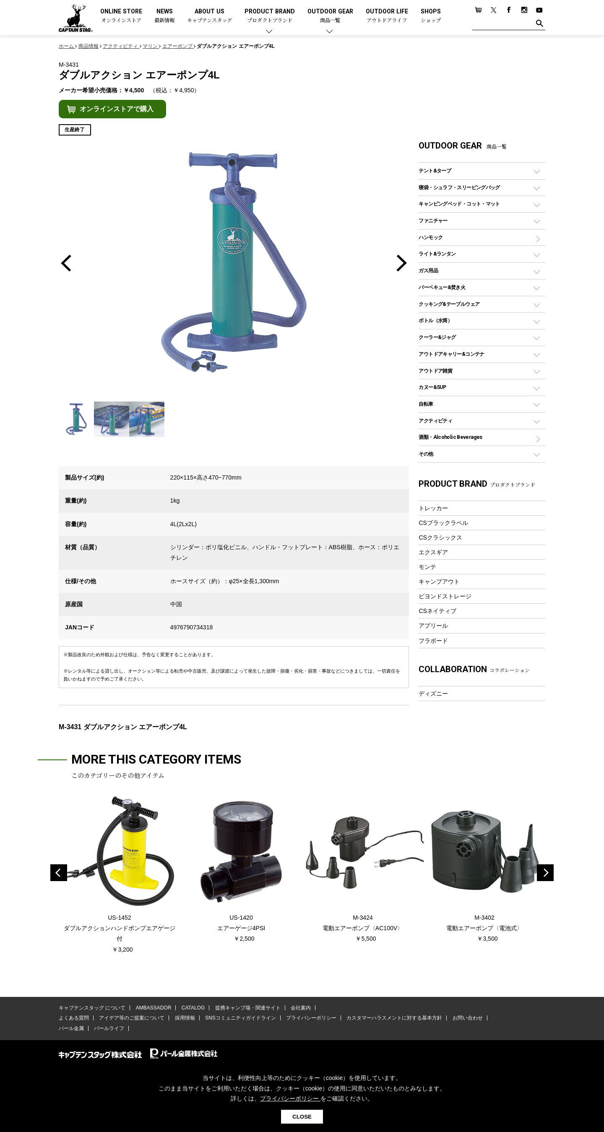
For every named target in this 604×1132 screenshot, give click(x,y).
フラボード (433, 640)
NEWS (164, 16)
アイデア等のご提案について (131, 1018)
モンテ (427, 566)
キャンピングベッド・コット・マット (459, 204)
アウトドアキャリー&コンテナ (451, 354)
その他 (426, 454)
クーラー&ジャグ (437, 337)
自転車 (426, 404)
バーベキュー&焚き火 (442, 287)
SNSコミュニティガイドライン (240, 1018)
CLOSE (302, 1117)
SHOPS (431, 16)
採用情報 (185, 1018)
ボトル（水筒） (435, 320)
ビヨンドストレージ (445, 596)
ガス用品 (428, 270)
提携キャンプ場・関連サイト (248, 1008)
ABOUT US (209, 16)
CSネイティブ (437, 611)
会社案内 (301, 1008)
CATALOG (193, 1008)
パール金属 (71, 1028)
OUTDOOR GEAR (330, 16)
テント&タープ (435, 170)
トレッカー (433, 508)
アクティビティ (435, 420)
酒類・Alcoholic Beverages (450, 437)
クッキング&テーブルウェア (449, 304)
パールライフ (109, 1028)
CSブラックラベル (443, 522)
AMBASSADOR (154, 1008)
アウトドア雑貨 (435, 371)
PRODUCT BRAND (270, 16)
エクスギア (433, 552)
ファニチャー (433, 220)
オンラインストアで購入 (117, 108)
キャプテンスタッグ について (92, 1008)
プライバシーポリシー (311, 1018)
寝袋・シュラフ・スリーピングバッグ (459, 187)
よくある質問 (74, 1018)
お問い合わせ (468, 1018)
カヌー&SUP (432, 387)
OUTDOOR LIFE (387, 16)
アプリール (433, 625)
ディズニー (433, 693)
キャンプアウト (439, 581)
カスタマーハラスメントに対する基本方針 (394, 1018)
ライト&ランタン (437, 253)
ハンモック (431, 237)
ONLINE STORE (121, 16)
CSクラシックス (440, 537)
